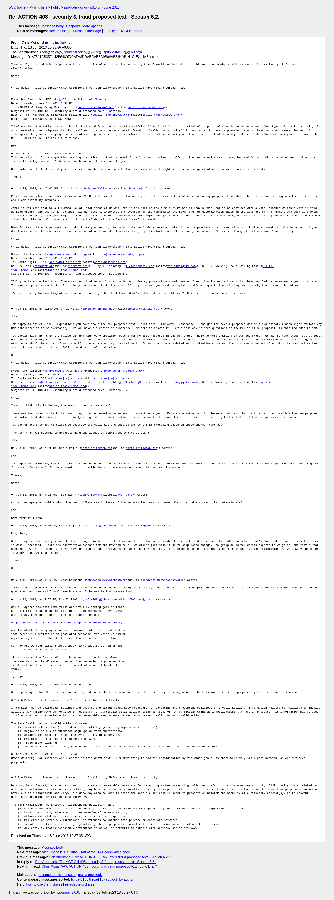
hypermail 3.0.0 (67, 892)
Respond (73, 26)
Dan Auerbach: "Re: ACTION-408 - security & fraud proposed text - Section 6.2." (109, 857)
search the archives (79, 884)
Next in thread (131, 31)
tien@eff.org (44, 266)
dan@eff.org (50, 52)
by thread (92, 879)
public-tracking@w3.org (82, 7)
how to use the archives (44, 884)
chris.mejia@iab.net (57, 42)
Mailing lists (38, 7)
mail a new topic (90, 875)
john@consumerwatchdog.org (65, 255)
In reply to (111, 31)
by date (76, 879)
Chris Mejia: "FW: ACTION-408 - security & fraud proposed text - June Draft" (99, 866)
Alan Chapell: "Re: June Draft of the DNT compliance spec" (86, 852)
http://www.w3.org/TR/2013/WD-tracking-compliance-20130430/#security (66, 623)
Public (55, 7)
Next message (60, 31)
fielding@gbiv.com (140, 266)
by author (126, 879)
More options (92, 26)
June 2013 (112, 7)
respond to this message (56, 875)
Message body (53, 26)
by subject (109, 879)
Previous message (87, 31)
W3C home (17, 7)
